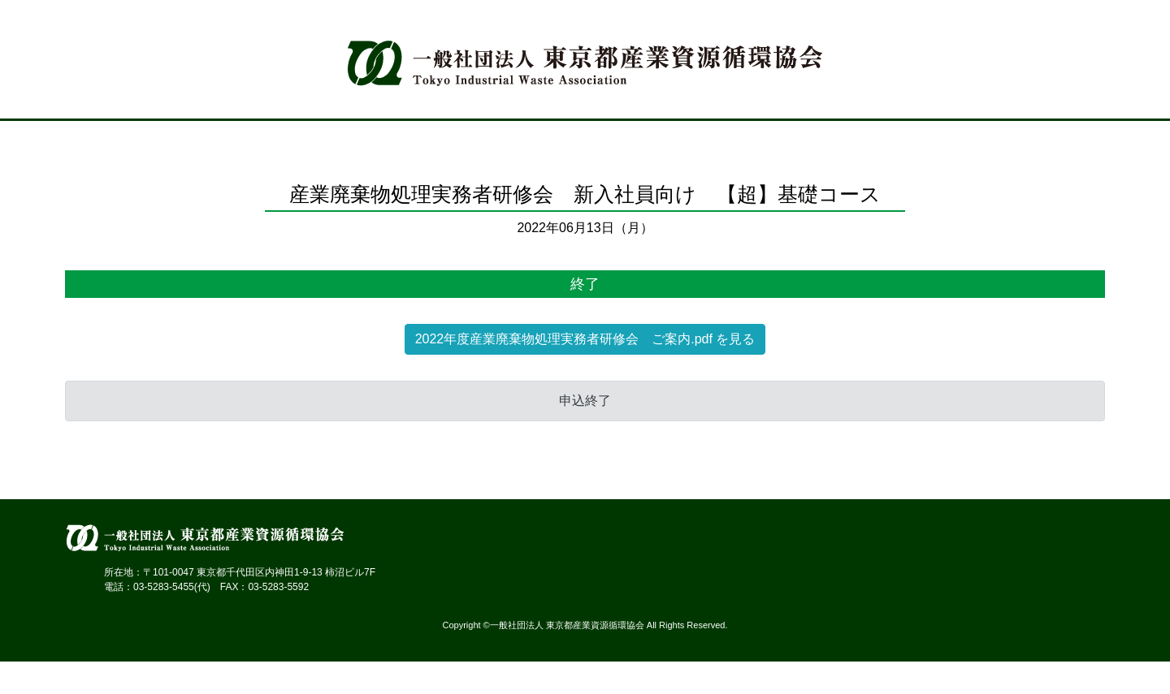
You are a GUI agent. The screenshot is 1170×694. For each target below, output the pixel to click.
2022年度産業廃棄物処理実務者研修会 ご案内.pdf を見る (585, 339)
